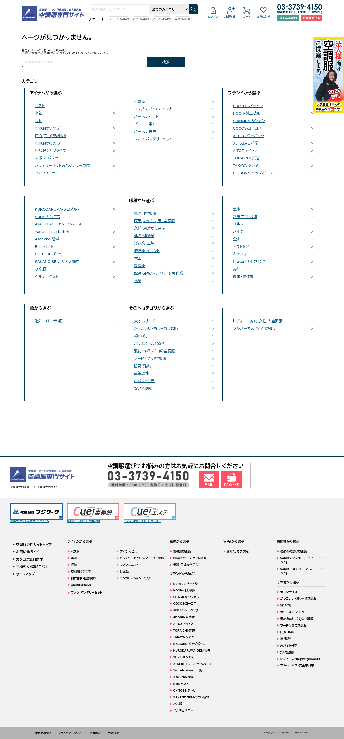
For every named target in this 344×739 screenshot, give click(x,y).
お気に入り (263, 16)
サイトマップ (25, 574)
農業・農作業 (243, 276)
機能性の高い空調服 (293, 551)
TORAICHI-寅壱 (246, 158)
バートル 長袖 (145, 131)
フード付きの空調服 (150, 358)
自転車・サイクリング (249, 261)
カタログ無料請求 (29, 559)
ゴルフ (238, 224)
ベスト (40, 106)
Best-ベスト (44, 246)
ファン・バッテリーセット (153, 139)
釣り (236, 269)
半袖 (38, 113)
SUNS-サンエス (47, 217)
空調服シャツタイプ (50, 150)
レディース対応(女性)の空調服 (257, 321)
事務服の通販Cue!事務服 (93, 513)
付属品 (139, 101)
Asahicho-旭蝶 (47, 239)
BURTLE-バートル (248, 106)
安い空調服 (143, 388)
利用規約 (95, 732)
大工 (137, 258)
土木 (236, 209)
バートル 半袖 (145, 124)
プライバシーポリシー (71, 732)
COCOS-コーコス (247, 128)
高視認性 (141, 373)
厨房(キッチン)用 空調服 (154, 221)
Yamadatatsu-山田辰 (52, 231)
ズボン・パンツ (46, 158)
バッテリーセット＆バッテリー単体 (62, 165)
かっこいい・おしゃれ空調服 (156, 328)
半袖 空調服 (182, 19)
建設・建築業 (144, 236)
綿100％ (141, 336)
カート (246, 16)
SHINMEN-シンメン (249, 121)
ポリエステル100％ (149, 343)
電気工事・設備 (245, 217)
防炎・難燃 (142, 366)
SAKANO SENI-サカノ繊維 (57, 261)
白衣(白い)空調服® (50, 136)
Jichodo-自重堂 (245, 143)
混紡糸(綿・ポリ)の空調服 (154, 351)
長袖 (38, 121)
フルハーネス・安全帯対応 (254, 328)
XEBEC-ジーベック (248, 136)
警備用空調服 (145, 213)
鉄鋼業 (139, 266)
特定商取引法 (43, 732)
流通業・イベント (147, 251)
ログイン (213, 16)
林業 (137, 281)
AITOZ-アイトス (245, 150)
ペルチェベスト (47, 276)
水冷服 (40, 269)
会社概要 (113, 732)
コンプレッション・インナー (155, 109)
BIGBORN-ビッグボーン (253, 173)
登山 (236, 239)
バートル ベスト (146, 116)
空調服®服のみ (47, 143)
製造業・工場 (144, 243)
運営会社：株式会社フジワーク (36, 513)
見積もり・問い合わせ (32, 567)
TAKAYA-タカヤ (245, 165)
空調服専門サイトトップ (34, 545)
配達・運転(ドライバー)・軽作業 (158, 273)
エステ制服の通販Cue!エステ (150, 513)
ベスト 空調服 (162, 19)
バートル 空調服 (118, 19)
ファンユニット (46, 173)
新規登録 (229, 16)
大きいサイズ (144, 321)
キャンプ (240, 254)
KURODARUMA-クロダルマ (58, 209)
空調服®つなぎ (47, 128)
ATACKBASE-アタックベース (58, 224)
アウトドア (241, 246)
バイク (238, 231)
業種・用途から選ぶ (149, 228)
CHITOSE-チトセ (49, 254)
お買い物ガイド (27, 552)
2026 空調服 (141, 19)
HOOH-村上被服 (246, 113)
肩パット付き (144, 381)
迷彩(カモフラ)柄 (49, 321)
